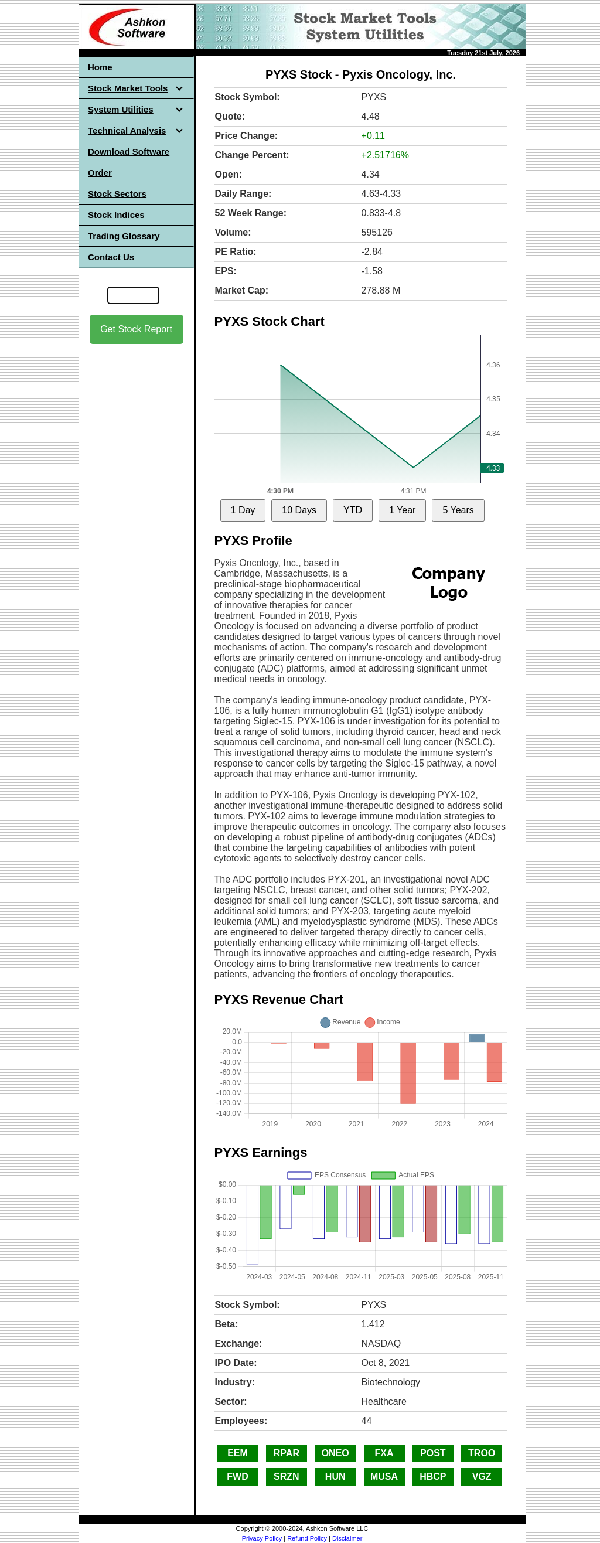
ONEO (335, 1453)
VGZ (482, 1476)
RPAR (286, 1453)
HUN (335, 1476)
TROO (481, 1453)
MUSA (384, 1476)
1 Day (243, 510)
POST (433, 1453)
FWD (237, 1476)
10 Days (299, 510)
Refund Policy (307, 1538)
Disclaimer (347, 1538)
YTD (352, 510)
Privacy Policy (262, 1538)
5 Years (457, 510)
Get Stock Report (136, 329)
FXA (384, 1453)
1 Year (402, 510)
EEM (237, 1453)
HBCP (433, 1476)
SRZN (286, 1476)
